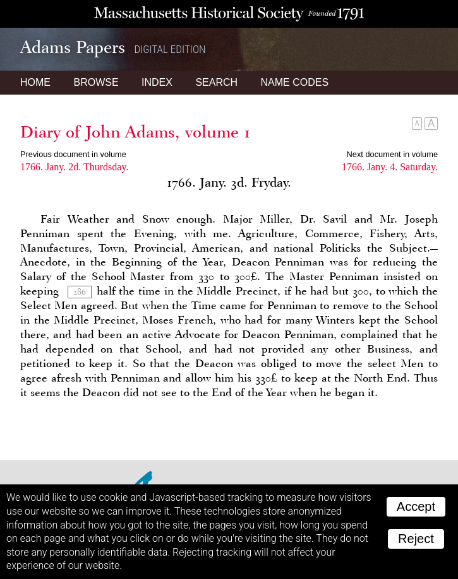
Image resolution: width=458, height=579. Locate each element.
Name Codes (295, 82)
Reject (416, 539)
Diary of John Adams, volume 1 (135, 132)
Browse (95, 82)
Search (216, 82)
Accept (416, 506)
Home (35, 82)
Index (157, 82)
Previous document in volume (73, 154)
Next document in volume (392, 154)
